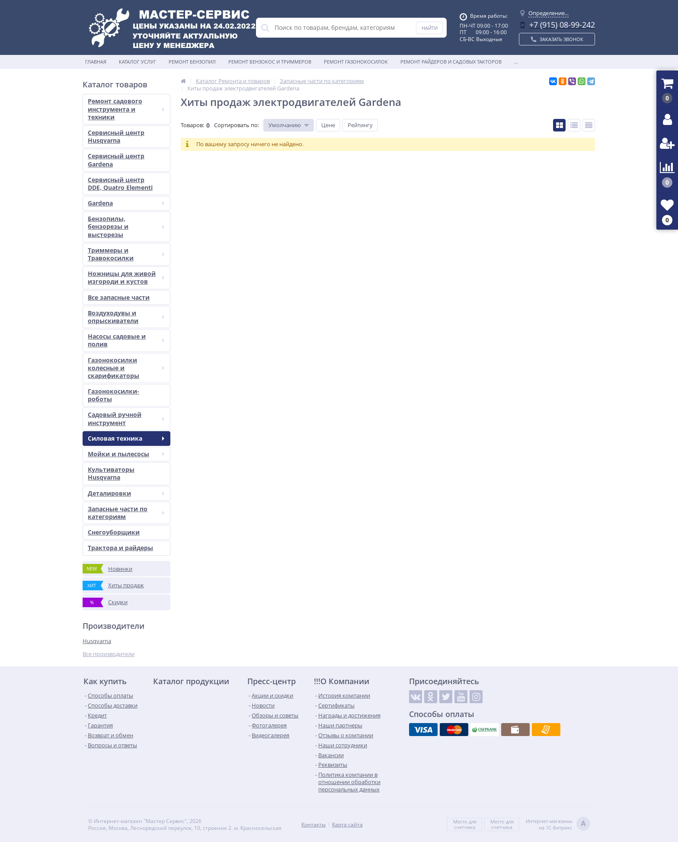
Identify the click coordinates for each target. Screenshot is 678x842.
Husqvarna (97, 641)
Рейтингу (360, 125)
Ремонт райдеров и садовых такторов (451, 61)
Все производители (108, 654)
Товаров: (192, 125)
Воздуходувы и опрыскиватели (126, 317)
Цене (328, 125)
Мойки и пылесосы (126, 454)
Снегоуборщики (114, 532)
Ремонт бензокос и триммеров (269, 61)
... (516, 61)
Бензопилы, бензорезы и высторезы (126, 226)
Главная (95, 61)
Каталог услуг (137, 61)
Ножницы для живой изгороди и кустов (126, 277)
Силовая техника (126, 438)
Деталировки (126, 493)
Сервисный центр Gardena (116, 160)
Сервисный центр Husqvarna (116, 136)
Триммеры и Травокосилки (126, 254)
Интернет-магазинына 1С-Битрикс (558, 824)
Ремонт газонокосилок (356, 61)
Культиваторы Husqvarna (111, 473)
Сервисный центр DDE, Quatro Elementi (120, 184)
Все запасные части (119, 297)
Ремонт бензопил (192, 61)
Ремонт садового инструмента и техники (126, 109)
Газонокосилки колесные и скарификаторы (126, 368)
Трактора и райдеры (120, 548)
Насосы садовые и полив (126, 340)
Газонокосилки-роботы (113, 395)
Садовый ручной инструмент (126, 418)
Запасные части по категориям (126, 513)
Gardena (126, 203)
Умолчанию (285, 125)
